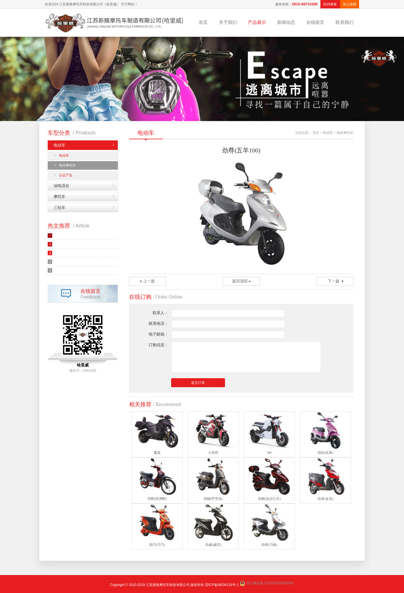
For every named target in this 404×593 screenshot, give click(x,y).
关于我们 (228, 22)
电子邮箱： (158, 334)
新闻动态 (286, 22)
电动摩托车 (67, 165)
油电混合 (61, 185)
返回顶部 (240, 281)
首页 (203, 22)
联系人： (160, 313)
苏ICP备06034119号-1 (222, 585)
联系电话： (158, 323)
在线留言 (315, 22)
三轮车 (59, 207)
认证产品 (65, 175)
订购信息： (158, 345)
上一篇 (149, 281)
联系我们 (345, 22)
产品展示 (257, 22)
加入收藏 (349, 4)
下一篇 (333, 281)
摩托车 (59, 196)
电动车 (59, 145)
